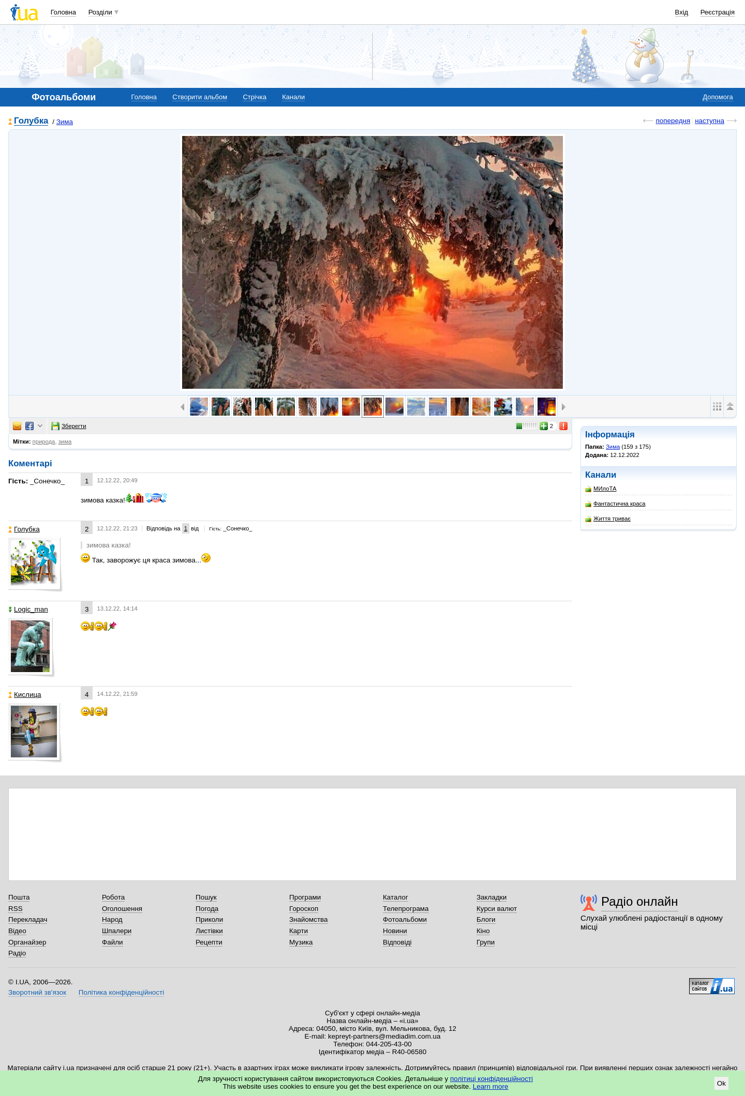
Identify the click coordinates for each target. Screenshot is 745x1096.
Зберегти (68, 426)
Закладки (491, 897)
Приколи (209, 919)
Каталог (395, 897)
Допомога (718, 97)
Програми (305, 897)
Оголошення (122, 908)
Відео (17, 931)
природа (44, 441)
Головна (63, 12)
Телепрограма (406, 908)
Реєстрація (718, 12)
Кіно (483, 931)
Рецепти (209, 942)
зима (65, 441)
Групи (485, 942)
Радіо (17, 953)
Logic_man (28, 609)
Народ (112, 919)
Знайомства (308, 919)
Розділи (100, 12)
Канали (293, 97)
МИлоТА (601, 488)
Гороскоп (303, 908)
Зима (64, 122)
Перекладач (27, 919)
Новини (395, 931)
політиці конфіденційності (491, 1079)
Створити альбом (199, 97)
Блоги (486, 919)
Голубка (31, 121)
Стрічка (254, 97)
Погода (207, 908)
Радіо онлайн (639, 901)
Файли (112, 942)
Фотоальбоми (405, 919)
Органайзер (27, 942)
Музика (300, 942)
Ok (721, 1083)
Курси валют (496, 908)
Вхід (682, 12)
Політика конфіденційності (121, 992)
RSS (15, 908)
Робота (113, 897)
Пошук (206, 897)
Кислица (24, 694)
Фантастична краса (615, 503)
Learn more (491, 1086)
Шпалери (116, 931)
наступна (709, 121)
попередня (672, 121)
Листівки (209, 931)
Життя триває (608, 518)
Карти (298, 931)
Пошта (18, 897)
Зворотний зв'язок (37, 992)
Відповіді (397, 942)
